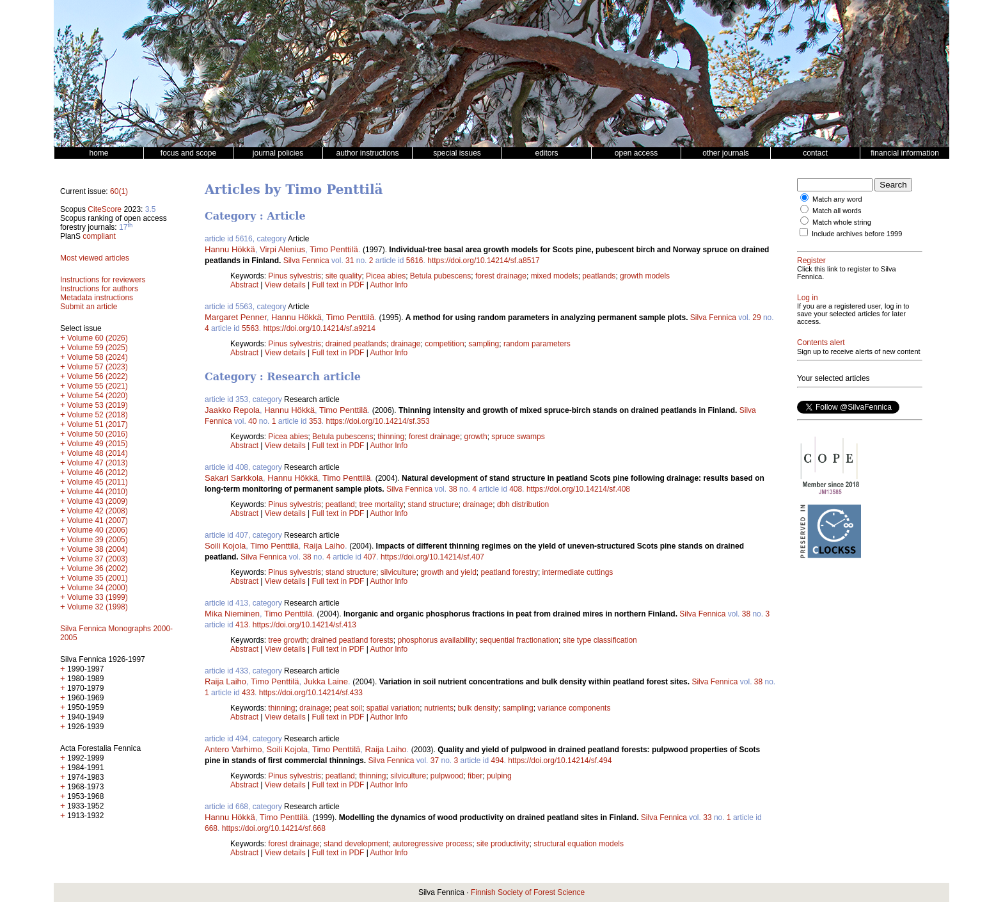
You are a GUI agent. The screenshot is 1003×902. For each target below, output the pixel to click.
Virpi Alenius (282, 249)
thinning (390, 436)
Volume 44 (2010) (97, 491)
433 (248, 692)
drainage (406, 343)
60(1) (119, 191)
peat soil (347, 708)
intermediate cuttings (577, 572)
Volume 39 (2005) (97, 539)
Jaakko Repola (232, 410)
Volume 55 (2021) (97, 386)
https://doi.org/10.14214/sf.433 (311, 692)
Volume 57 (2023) (97, 366)
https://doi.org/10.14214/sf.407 (432, 556)
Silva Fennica (306, 260)
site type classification (600, 640)
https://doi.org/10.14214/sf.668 (274, 828)
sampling (483, 343)
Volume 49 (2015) (97, 443)
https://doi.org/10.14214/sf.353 (378, 421)
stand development (356, 843)
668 (211, 828)
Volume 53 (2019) (97, 405)
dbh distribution (523, 504)
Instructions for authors (99, 288)
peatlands (598, 275)
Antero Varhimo (233, 749)
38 (452, 489)
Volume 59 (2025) (97, 347)
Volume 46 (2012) (97, 472)
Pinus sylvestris (294, 275)
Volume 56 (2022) (97, 376)
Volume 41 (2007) (97, 520)
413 (241, 624)
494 (497, 760)
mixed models (554, 275)
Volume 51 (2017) (97, 424)
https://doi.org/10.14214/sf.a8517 (483, 260)
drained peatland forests (352, 640)
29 (756, 317)
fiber (475, 775)
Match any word (837, 199)
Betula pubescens (440, 275)
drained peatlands (356, 343)
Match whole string (841, 222)
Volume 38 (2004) (97, 549)
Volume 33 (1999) (97, 597)
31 (349, 260)
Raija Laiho (324, 546)
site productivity (503, 843)
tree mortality (381, 504)
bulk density (478, 708)
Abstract (244, 284)
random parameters (537, 343)
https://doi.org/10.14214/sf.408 (578, 489)
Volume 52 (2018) (97, 414)
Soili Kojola (225, 546)
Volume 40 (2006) (97, 530)
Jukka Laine (326, 681)
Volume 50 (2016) (97, 434)
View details (286, 284)
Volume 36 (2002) (97, 568)
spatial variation (393, 708)
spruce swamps (517, 436)
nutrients (439, 708)
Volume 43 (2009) (97, 501)
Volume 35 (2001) (97, 578)
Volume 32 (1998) (97, 606)
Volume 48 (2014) (97, 453)
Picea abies (386, 275)
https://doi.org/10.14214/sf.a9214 (319, 328)
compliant (99, 236)
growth (475, 436)
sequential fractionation (519, 640)
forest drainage (500, 275)
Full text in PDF (338, 284)
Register (811, 260)
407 (369, 556)
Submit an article (88, 306)
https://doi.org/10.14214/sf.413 (304, 624)
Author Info (389, 284)
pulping (499, 775)
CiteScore (105, 209)
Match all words (836, 210)
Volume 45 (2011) (97, 482)
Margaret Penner (236, 317)
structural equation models (578, 843)
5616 (414, 260)
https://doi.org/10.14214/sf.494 (560, 760)
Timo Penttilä (334, 249)
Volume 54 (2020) (97, 395)
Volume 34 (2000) (97, 587)
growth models (645, 275)
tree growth (287, 640)
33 (707, 817)
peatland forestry (509, 572)
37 (434, 760)
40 (252, 421)
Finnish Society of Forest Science (528, 892)
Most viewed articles (94, 258)
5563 (250, 328)
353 (315, 421)
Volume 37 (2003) (97, 558)
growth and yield (448, 572)
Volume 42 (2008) (97, 510)
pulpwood (446, 775)
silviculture (398, 572)
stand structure (432, 504)
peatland (340, 504)
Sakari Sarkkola (234, 478)
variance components (573, 708)
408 (515, 489)
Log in (807, 297)
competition (444, 343)
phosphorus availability (436, 640)
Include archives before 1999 (857, 234)
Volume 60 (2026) (97, 338)
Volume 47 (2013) (97, 462)
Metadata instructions (96, 297)
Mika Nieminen (232, 613)
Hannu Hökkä (230, 249)
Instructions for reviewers (102, 279)
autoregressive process (432, 843)
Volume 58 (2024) (97, 357)
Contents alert (821, 342)
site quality (344, 275)
